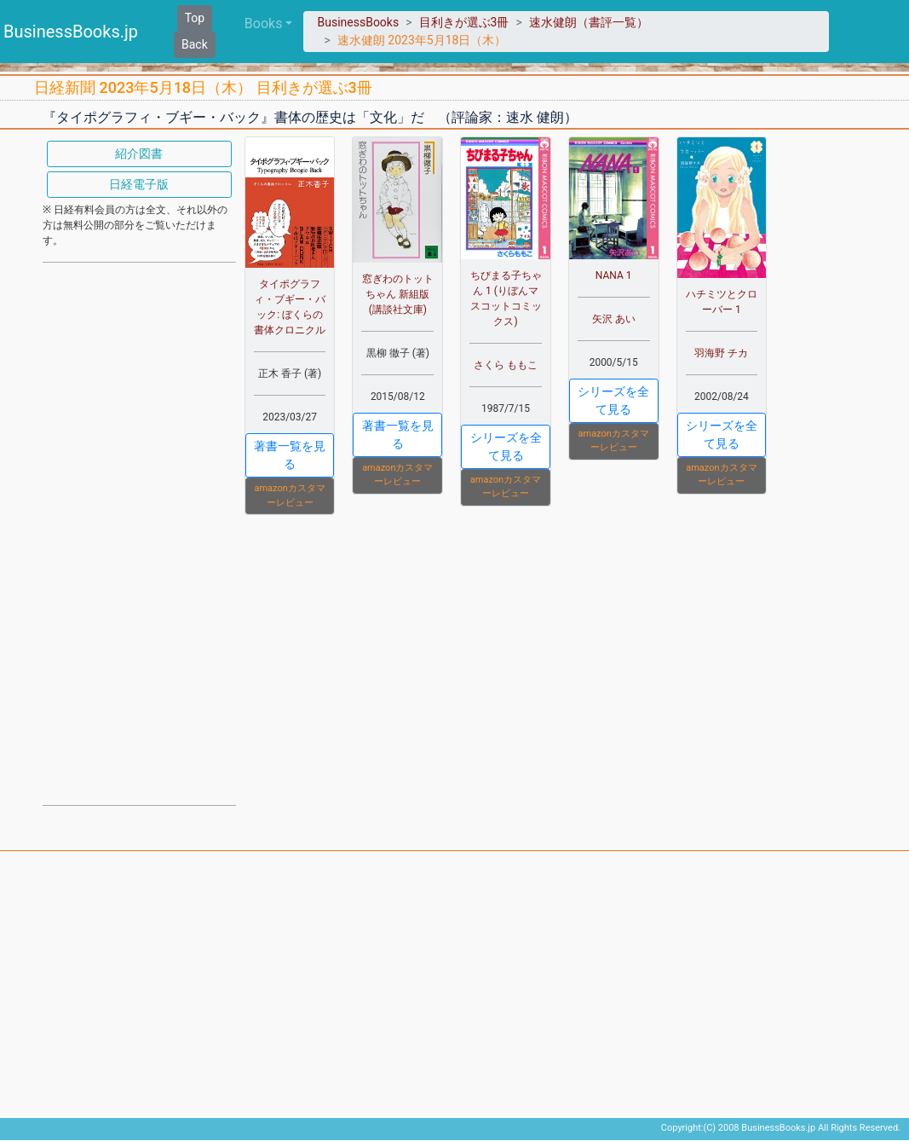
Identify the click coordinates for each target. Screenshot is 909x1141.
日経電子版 (139, 184)
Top (195, 18)
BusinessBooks (358, 22)
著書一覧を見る (289, 455)
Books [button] (264, 23)
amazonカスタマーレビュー (289, 495)
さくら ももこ (506, 365)
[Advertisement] (139, 532)
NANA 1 (613, 275)
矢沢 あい (614, 319)
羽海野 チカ (721, 353)
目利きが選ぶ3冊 (464, 22)
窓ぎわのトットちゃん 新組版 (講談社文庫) (398, 294)
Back (194, 44)
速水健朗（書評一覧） (588, 22)
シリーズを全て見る (506, 446)
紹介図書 (139, 153)
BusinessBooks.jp (70, 31)
